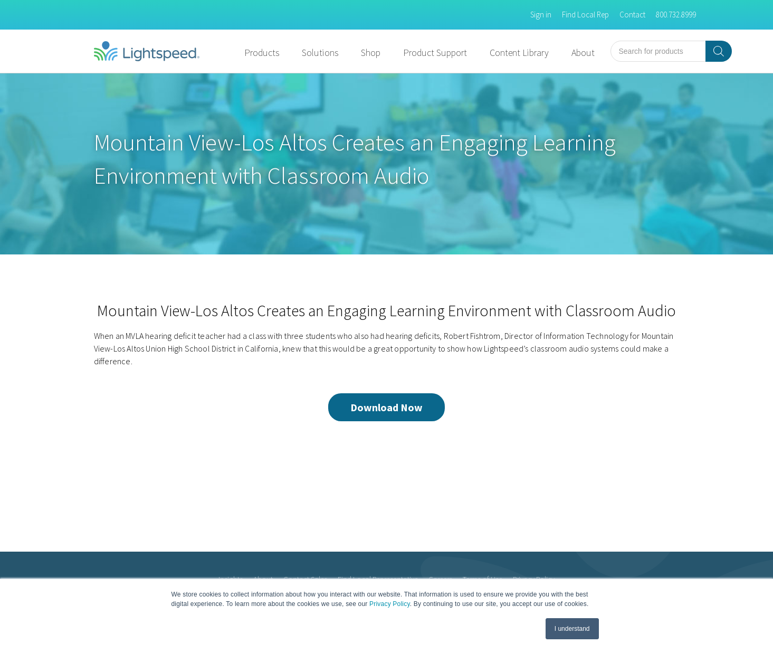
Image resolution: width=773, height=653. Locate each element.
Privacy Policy (389, 604)
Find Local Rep (585, 15)
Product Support (435, 52)
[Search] (718, 51)
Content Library (519, 52)
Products (261, 52)
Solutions (320, 52)
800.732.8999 (676, 15)
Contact (632, 15)
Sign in (540, 15)
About (583, 52)
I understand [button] (572, 628)
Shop (370, 52)
